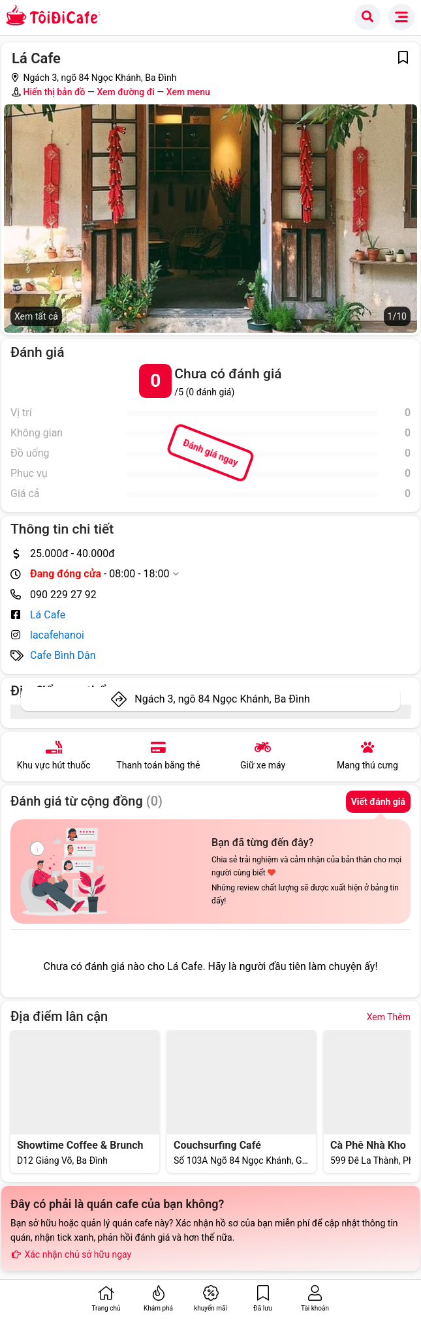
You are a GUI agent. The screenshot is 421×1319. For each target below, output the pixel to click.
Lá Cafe (47, 615)
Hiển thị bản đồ (54, 92)
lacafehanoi (57, 635)
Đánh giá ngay (210, 453)
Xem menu (188, 92)
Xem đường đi (125, 92)
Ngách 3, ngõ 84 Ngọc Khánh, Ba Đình (221, 699)
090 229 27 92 (63, 594)
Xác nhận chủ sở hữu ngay (70, 1254)
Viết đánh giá (378, 801)
